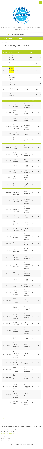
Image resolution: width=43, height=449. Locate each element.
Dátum (7, 101)
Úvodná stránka (6, 35)
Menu (40, 2)
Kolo (3, 101)
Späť (4, 418)
